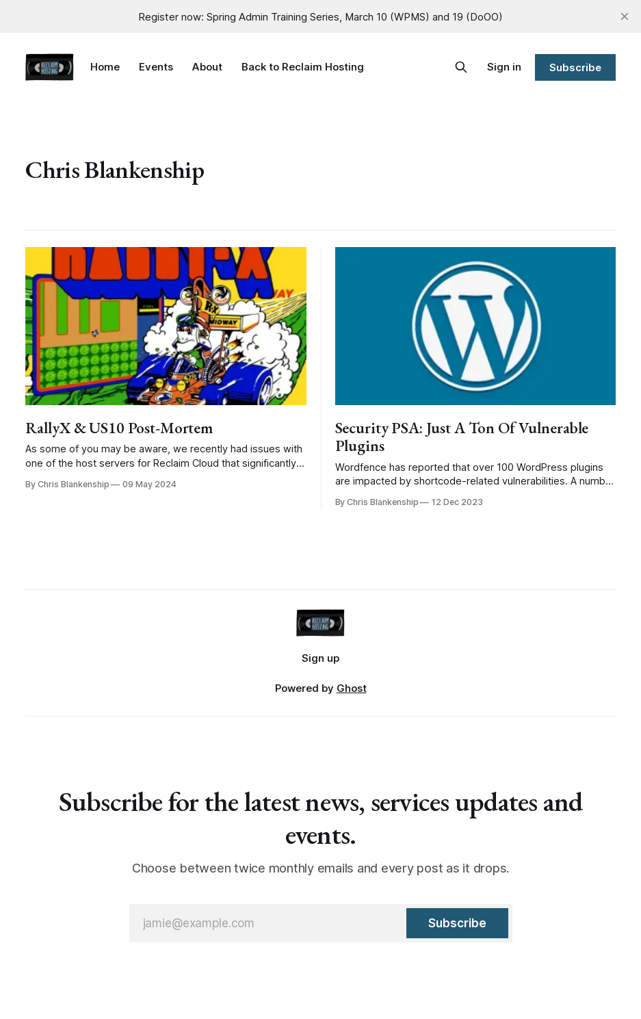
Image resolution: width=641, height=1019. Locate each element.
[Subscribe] (457, 923)
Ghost (352, 688)
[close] (625, 16)
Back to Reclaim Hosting (302, 66)
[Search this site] (461, 67)
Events (156, 66)
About (207, 66)
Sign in (504, 66)
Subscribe (575, 67)
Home (105, 66)
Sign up (320, 658)
